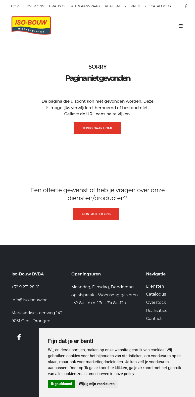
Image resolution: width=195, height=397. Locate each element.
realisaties (115, 6)
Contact (154, 318)
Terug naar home (97, 128)
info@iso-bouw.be (29, 300)
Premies (138, 6)
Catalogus (161, 6)
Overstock (156, 302)
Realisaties (156, 310)
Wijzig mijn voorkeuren (97, 384)
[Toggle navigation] (181, 26)
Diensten (155, 286)
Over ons (35, 6)
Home (16, 6)
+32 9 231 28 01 (25, 287)
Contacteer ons (96, 214)
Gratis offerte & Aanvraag (74, 6)
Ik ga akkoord (61, 384)
